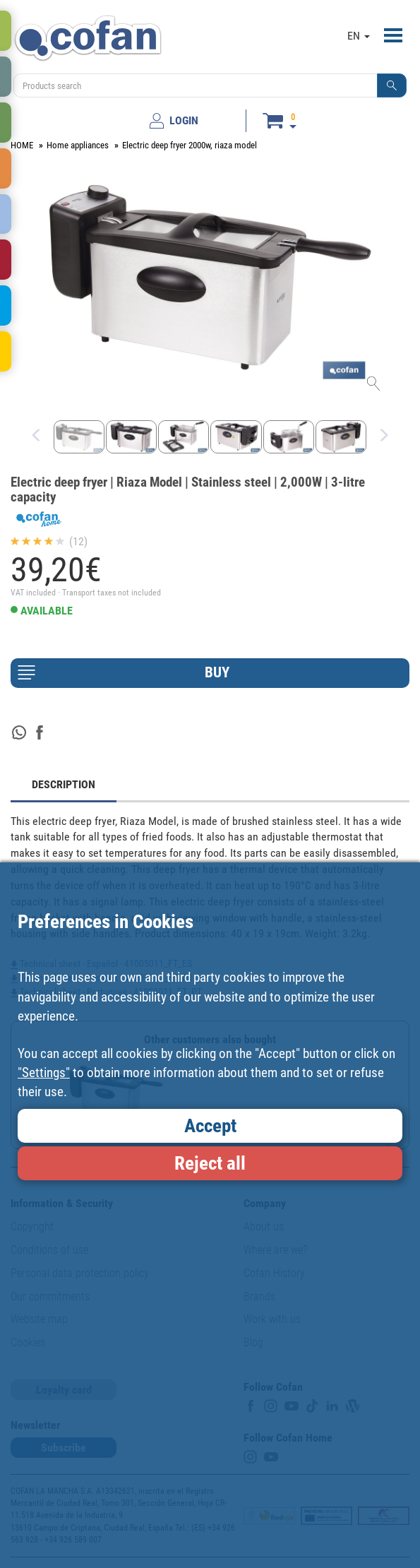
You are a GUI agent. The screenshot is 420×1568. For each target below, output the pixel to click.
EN (358, 35)
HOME (22, 145)
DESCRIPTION (63, 784)
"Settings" (44, 1072)
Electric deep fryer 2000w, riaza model (189, 145)
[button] (392, 85)
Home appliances (78, 145)
